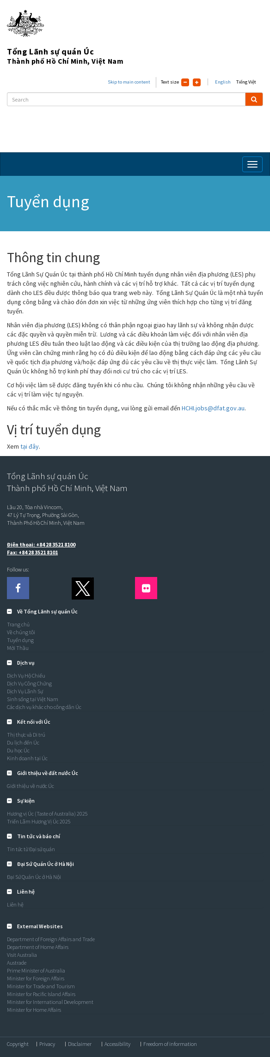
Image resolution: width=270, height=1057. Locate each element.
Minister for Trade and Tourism (41, 986)
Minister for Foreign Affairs (35, 978)
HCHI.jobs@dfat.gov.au (213, 408)
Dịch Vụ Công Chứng (29, 683)
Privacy (47, 1044)
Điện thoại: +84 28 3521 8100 (41, 544)
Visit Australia (22, 954)
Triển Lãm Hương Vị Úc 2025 (39, 821)
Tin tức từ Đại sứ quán (31, 849)
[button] (42, 611)
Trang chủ (18, 624)
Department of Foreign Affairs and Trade (51, 939)
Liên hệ (15, 904)
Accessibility (117, 1044)
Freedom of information (170, 1044)
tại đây (29, 446)
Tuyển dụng (20, 640)
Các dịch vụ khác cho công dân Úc (44, 706)
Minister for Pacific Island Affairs (41, 994)
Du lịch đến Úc (23, 742)
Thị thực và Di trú (26, 734)
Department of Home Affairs (37, 946)
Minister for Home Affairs (34, 1009)
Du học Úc (18, 750)
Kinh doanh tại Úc (27, 758)
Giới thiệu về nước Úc (30, 785)
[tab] (135, 611)
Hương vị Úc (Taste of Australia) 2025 (47, 813)
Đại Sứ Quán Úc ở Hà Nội (34, 876)
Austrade (16, 962)
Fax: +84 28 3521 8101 (32, 552)
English (223, 82)
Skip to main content (129, 82)
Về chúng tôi (21, 632)
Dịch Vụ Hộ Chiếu (26, 675)
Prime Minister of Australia (36, 970)
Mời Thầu (18, 647)
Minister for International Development (50, 1001)
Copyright (18, 1044)
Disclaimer (80, 1044)
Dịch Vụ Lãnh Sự (25, 691)
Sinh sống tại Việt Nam (32, 699)
